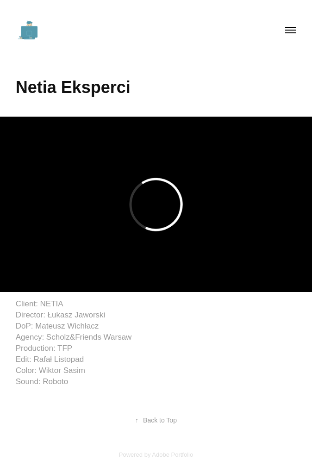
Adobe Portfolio (172, 454)
